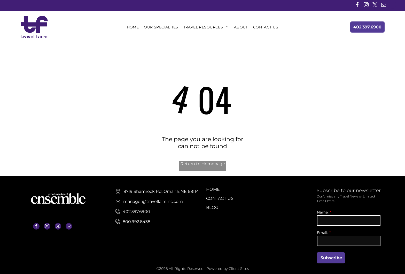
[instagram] (366, 5)
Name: (323, 212)
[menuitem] (133, 27)
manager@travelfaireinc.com (54, 239)
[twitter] (375, 5)
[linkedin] (392, 5)
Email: (322, 232)
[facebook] (357, 5)
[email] (383, 5)
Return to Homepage (202, 163)
